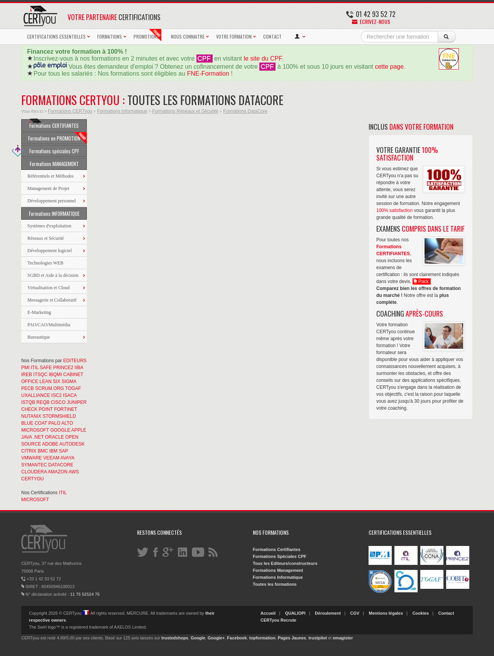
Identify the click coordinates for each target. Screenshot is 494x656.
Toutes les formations (274, 584)
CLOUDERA (34, 472)
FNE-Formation (208, 73)
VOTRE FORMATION (234, 36)
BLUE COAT (34, 423)
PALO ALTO (60, 423)
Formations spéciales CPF (50, 151)
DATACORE (60, 465)
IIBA (78, 367)
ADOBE (50, 444)
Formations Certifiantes (276, 549)
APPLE (78, 430)
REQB (42, 402)
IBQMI (55, 374)
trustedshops (174, 638)
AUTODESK (72, 444)
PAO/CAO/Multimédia (48, 324)
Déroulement (328, 613)
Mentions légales (386, 613)
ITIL (35, 367)
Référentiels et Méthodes (50, 176)
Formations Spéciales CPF (279, 556)
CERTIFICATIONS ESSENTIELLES (56, 36)
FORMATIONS (109, 36)
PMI (25, 367)
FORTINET (65, 409)
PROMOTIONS (147, 35)
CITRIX (28, 451)
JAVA (26, 437)
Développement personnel (51, 200)
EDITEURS (75, 360)
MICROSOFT (35, 430)
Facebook (237, 638)
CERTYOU (32, 478)
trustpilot (317, 638)
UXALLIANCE (35, 395)
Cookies (420, 613)
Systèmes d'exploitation (49, 226)
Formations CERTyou (70, 111)
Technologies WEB (45, 263)
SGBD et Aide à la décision (52, 275)
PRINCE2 (63, 367)
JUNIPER (76, 402)
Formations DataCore (245, 111)
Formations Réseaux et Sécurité (185, 111)
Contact (446, 613)
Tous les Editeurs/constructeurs (285, 563)
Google (198, 638)
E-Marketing (39, 312)
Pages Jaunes (292, 638)
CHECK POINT (37, 409)
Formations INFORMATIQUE (54, 213)
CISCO (58, 402)
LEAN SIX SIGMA (57, 381)
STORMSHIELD (59, 416)
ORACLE (54, 437)
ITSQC (40, 374)
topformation (262, 638)
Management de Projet (48, 188)
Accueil (268, 613)
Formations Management (278, 570)
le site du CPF (263, 58)
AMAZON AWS (63, 472)
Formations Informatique (122, 111)
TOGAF (73, 388)
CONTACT (272, 36)
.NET (38, 437)
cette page (389, 66)
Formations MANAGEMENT (54, 164)
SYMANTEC (34, 465)
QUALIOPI (295, 613)
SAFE (46, 367)
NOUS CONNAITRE (188, 36)
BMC (43, 451)
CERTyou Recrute (278, 620)
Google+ (216, 638)
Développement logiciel (49, 250)
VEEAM (51, 458)
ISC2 (56, 395)
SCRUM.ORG (49, 388)
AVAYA (67, 458)
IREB (26, 374)
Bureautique (38, 337)
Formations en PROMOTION (57, 138)
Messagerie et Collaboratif (51, 300)
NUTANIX (31, 416)
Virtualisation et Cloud (48, 287)
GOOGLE (60, 430)
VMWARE (31, 458)
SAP (63, 451)
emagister (343, 638)
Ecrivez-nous (371, 21)
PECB (27, 388)
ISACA (69, 395)
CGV (354, 613)
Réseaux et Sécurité (45, 238)
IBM (53, 451)
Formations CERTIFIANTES (54, 124)
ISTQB (28, 402)
